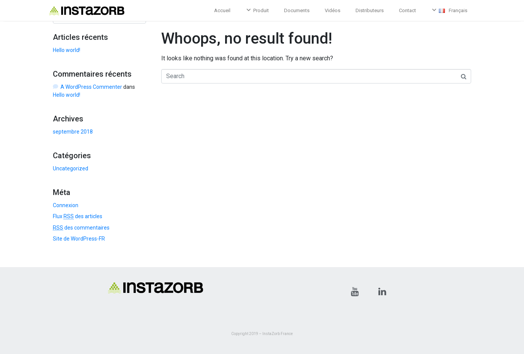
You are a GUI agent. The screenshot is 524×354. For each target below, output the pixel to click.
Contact (407, 10)
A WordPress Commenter (91, 87)
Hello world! (66, 50)
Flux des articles (77, 216)
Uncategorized (70, 168)
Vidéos (332, 10)
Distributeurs (370, 10)
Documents (297, 10)
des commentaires (81, 228)
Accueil (222, 10)
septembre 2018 (73, 132)
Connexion (65, 205)
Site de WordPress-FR (79, 239)
